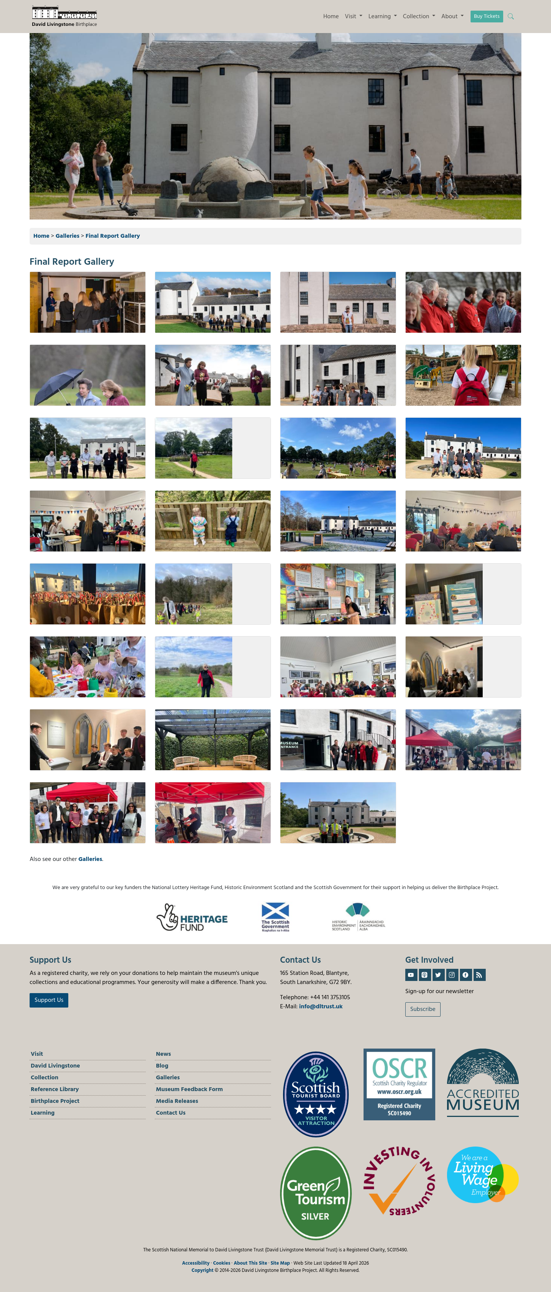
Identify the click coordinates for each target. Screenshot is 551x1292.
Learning (43, 1113)
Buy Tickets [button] (486, 16)
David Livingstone (55, 1066)
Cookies (221, 1263)
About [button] (450, 17)
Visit (37, 1054)
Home (331, 17)
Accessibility (196, 1263)
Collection (44, 1078)
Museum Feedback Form (189, 1090)
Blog (162, 1066)
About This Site (250, 1263)
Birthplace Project (55, 1101)
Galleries (68, 236)
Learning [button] (380, 17)
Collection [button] (417, 17)
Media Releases (177, 1101)
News (163, 1054)
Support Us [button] (49, 1000)
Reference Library (55, 1090)
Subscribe (423, 1009)
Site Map (280, 1263)
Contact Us (171, 1113)
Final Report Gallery (113, 236)
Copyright (203, 1271)
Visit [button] (351, 17)
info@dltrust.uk (321, 1007)
